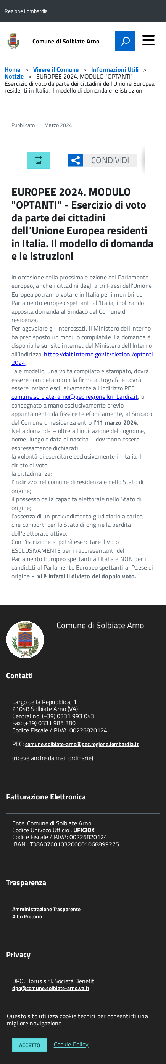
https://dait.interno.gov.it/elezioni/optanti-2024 (83, 358)
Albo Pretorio (27, 916)
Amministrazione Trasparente (46, 909)
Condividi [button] (106, 160)
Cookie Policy (71, 1044)
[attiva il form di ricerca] (125, 41)
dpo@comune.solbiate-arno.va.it (50, 988)
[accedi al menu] (148, 40)
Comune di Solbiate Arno (66, 41)
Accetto (29, 1045)
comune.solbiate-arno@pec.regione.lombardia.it (74, 396)
